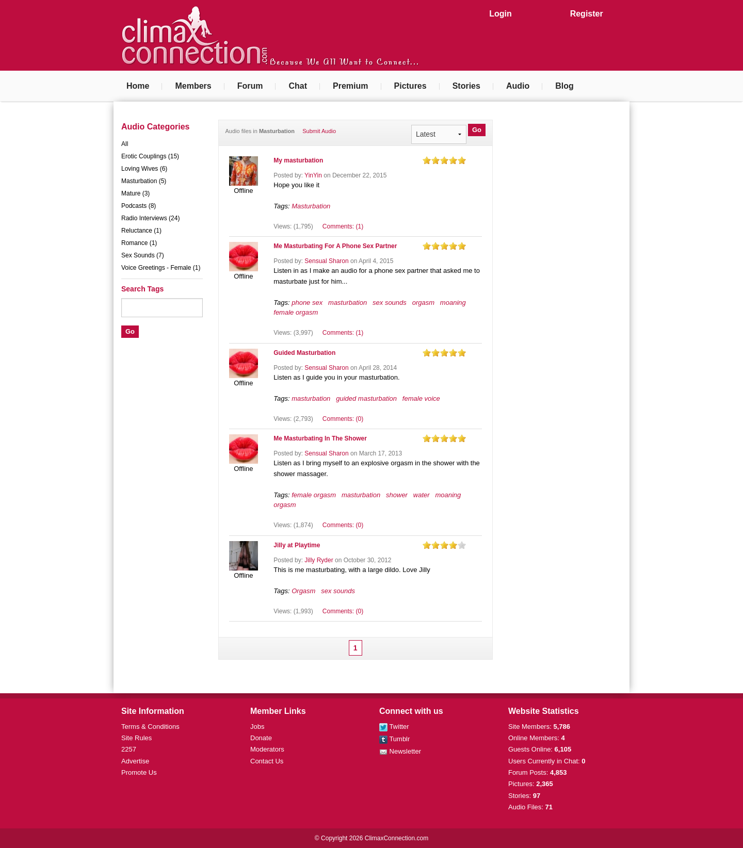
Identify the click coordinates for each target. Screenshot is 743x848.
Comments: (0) (342, 418)
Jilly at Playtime (296, 545)
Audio (517, 85)
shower (397, 495)
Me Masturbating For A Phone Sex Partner (335, 246)
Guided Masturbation (304, 352)
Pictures (410, 85)
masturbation (347, 302)
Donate (261, 738)
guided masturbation (366, 398)
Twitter (394, 726)
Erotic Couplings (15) (150, 156)
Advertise (135, 761)
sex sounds (390, 302)
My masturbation (298, 160)
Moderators (267, 749)
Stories (466, 85)
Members (193, 85)
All (124, 144)
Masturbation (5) (143, 181)
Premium (350, 85)
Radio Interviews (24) (150, 218)
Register (586, 13)
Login (500, 13)
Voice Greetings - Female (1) (160, 267)
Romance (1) (139, 243)
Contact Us (266, 761)
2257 (128, 749)
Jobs (257, 726)
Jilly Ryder (318, 560)
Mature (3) (135, 193)
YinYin (313, 175)
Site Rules (136, 738)
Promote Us (139, 772)
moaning (453, 302)
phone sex (307, 302)
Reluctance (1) (141, 230)
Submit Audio (319, 131)
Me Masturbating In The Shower (320, 438)
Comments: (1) (342, 226)
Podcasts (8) (138, 205)
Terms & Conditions (150, 726)
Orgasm (303, 591)
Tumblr (394, 739)
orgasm (423, 302)
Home (137, 85)
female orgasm (295, 312)
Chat (297, 85)
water (421, 495)
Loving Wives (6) (144, 168)
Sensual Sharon (326, 261)
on (427, 160)
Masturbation (311, 206)
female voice (421, 398)
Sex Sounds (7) (142, 255)
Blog (564, 85)
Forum (250, 85)
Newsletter (400, 751)
